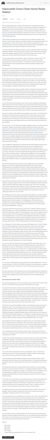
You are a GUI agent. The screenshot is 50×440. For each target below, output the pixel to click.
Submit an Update (8, 437)
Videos (19, 19)
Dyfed (3, 15)
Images (12, 19)
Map (25, 19)
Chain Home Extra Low (8, 132)
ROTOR (4, 210)
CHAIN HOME (9, 36)
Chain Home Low (35, 130)
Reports (5, 19)
